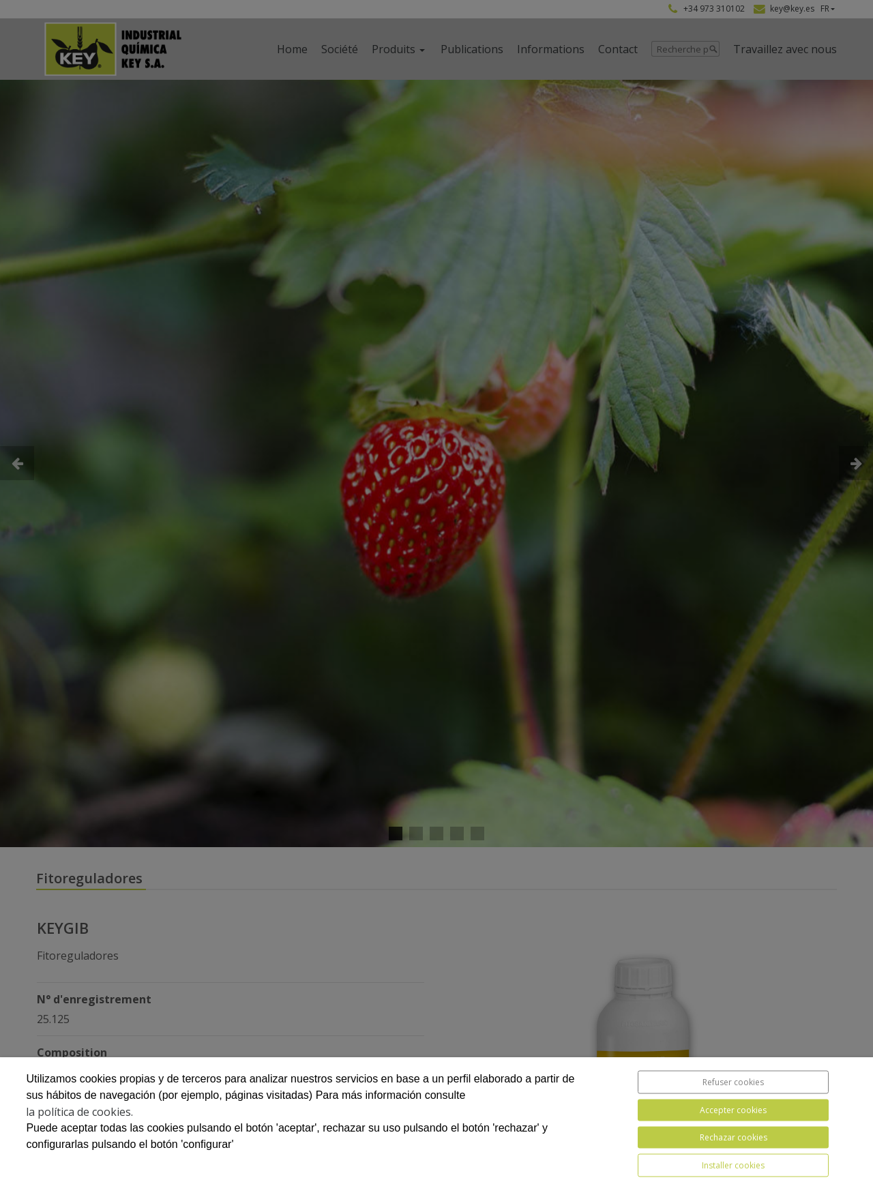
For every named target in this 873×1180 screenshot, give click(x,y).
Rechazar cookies (733, 1137)
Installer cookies (733, 1165)
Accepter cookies (733, 1110)
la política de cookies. (79, 1111)
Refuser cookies (733, 1082)
